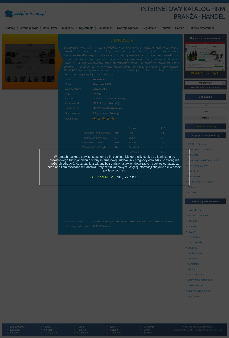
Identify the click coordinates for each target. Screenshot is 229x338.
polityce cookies (114, 170)
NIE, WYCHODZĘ (129, 177)
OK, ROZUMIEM (101, 177)
